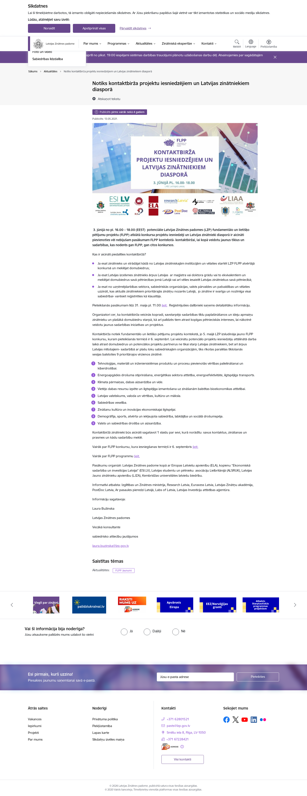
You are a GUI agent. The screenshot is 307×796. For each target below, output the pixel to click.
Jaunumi (38, 91)
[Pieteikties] (258, 676)
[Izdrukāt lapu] (268, 81)
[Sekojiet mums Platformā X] (235, 719)
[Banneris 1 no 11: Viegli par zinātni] (46, 605)
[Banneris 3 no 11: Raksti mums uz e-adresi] (132, 605)
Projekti (33, 733)
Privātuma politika (105, 719)
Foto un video (42, 109)
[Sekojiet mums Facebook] (226, 719)
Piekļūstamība (102, 726)
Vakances (35, 719)
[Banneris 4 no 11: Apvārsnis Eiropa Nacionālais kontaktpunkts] (175, 605)
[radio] (127, 631)
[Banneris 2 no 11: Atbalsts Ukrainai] (89, 605)
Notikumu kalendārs (46, 84)
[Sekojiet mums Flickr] (263, 719)
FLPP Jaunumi (123, 570)
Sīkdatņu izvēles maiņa (108, 739)
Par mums (35, 739)
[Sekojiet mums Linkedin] (254, 719)
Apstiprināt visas (94, 28)
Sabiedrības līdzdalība (47, 116)
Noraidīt (49, 28)
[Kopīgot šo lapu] (268, 92)
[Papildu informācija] (182, 746)
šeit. (164, 305)
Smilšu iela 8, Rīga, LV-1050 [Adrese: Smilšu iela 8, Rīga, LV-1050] (186, 732)
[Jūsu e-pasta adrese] (195, 676)
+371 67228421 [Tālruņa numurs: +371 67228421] (177, 739)
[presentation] (35, 649)
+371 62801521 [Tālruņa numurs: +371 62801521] (178, 719)
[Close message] (275, 57)
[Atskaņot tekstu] (109, 98)
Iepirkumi (34, 726)
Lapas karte (100, 733)
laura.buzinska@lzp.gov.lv (110, 546)
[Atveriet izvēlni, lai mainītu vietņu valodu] (250, 44)
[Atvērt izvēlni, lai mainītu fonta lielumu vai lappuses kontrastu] (268, 44)
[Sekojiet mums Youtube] (245, 719)
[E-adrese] (169, 746)
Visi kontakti (182, 759)
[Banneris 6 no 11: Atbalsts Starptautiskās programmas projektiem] (261, 605)
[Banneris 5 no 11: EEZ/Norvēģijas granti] (218, 605)
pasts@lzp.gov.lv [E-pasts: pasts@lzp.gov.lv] (178, 726)
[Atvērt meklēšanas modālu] (237, 44)
